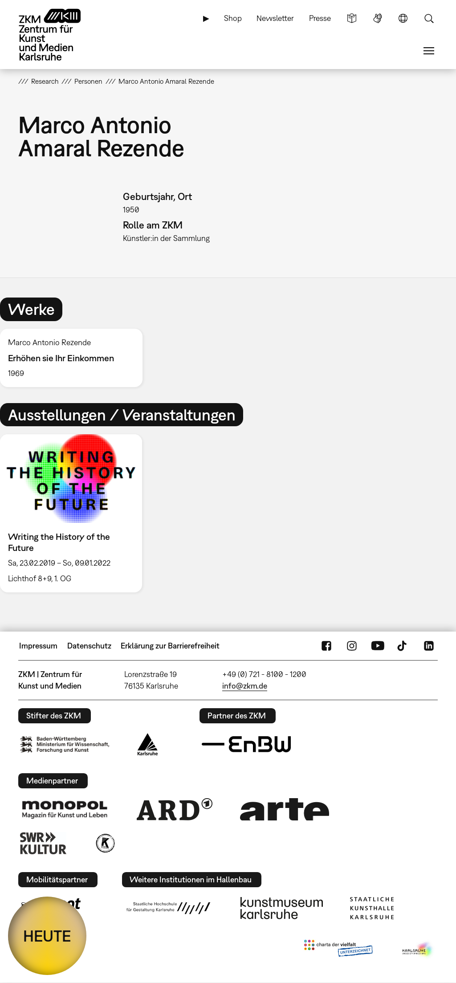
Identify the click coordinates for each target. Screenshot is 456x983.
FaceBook (326, 646)
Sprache (403, 18)
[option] (75, 358)
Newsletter (275, 18)
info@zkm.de (244, 685)
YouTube (378, 646)
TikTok (403, 646)
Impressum (38, 645)
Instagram (352, 646)
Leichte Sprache (352, 18)
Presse (320, 18)
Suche (429, 18)
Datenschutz (89, 645)
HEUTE (47, 936)
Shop (233, 18)
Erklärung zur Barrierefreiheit (170, 645)
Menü (429, 51)
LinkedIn (429, 646)
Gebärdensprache (378, 18)
